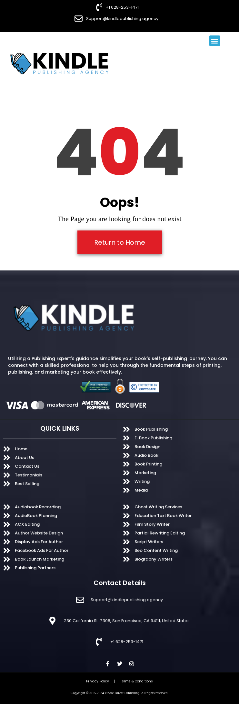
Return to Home (119, 242)
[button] (214, 40)
